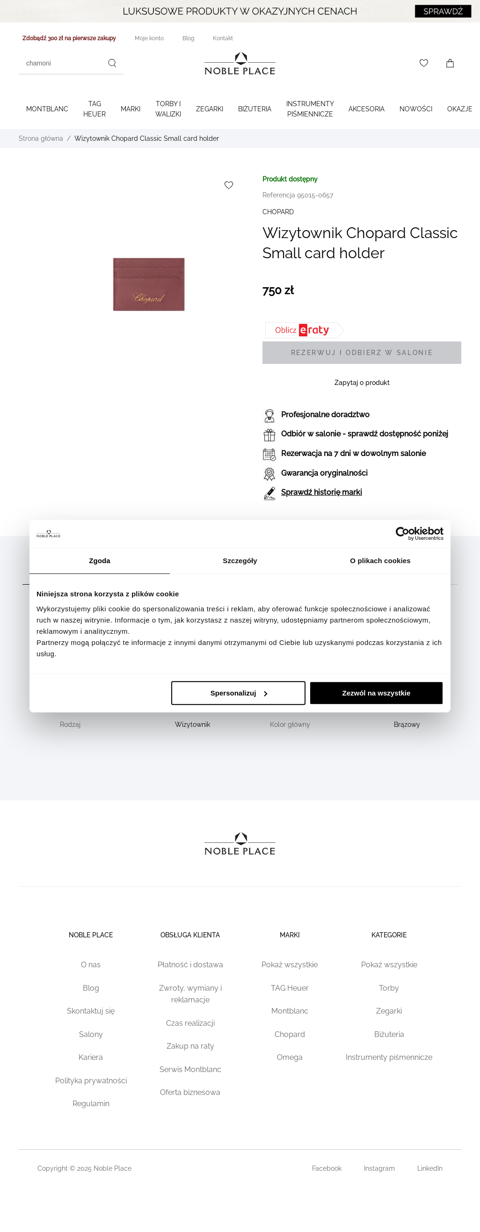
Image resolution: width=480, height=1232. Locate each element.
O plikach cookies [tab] (380, 561)
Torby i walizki (168, 109)
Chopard (290, 1034)
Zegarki (209, 109)
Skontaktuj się (91, 1011)
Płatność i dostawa (190, 964)
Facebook (327, 1168)
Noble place (91, 935)
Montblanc (47, 109)
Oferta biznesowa (190, 1092)
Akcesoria (367, 109)
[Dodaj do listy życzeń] (229, 185)
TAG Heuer (94, 109)
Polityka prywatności (91, 1080)
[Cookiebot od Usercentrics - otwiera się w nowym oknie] (403, 534)
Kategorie (389, 935)
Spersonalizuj (239, 693)
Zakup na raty (190, 1046)
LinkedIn (430, 1168)
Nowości (416, 109)
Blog (91, 988)
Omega (290, 1057)
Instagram (379, 1168)
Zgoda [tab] (99, 561)
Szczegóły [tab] (240, 561)
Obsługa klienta (190, 935)
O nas (91, 964)
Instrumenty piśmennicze (389, 1057)
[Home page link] (240, 63)
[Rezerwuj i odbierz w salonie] (361, 352)
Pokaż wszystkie (290, 964)
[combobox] (71, 63)
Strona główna (41, 138)
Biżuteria (254, 109)
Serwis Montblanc (190, 1069)
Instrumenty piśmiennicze (310, 109)
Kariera (91, 1057)
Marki (130, 109)
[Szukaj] (112, 63)
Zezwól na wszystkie (376, 693)
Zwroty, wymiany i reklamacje (190, 994)
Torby (389, 988)
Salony (91, 1034)
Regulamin (91, 1103)
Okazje (460, 109)
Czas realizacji (190, 1023)
